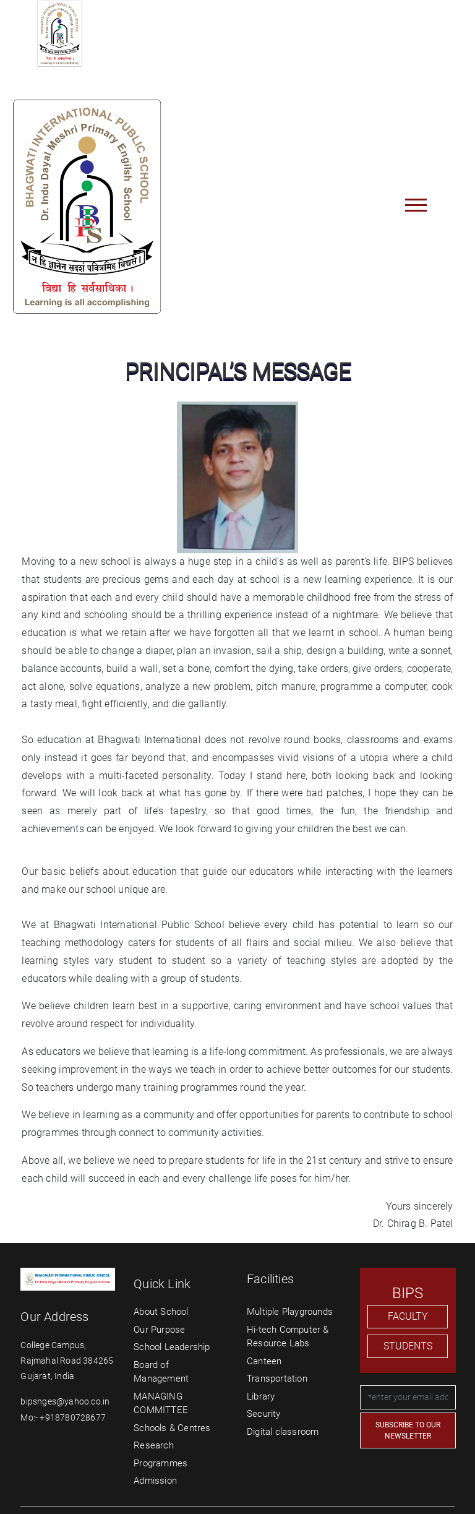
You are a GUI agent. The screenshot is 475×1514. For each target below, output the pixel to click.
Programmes (160, 1463)
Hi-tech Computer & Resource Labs (288, 1336)
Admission (155, 1480)
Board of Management (161, 1372)
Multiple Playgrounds (290, 1311)
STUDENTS (407, 1346)
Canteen (264, 1361)
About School (161, 1311)
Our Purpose (159, 1329)
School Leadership (172, 1347)
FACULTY (408, 1316)
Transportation (277, 1378)
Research (154, 1445)
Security (264, 1413)
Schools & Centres (172, 1428)
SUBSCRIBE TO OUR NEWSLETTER (407, 1430)
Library (261, 1396)
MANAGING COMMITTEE (161, 1403)
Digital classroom (283, 1431)
